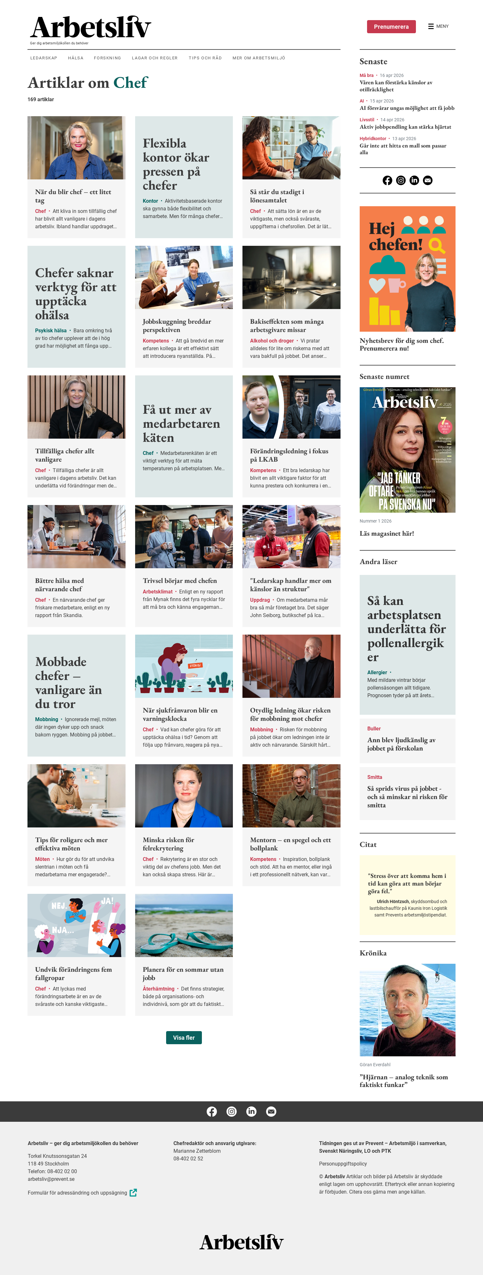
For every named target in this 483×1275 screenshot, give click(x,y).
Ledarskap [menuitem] (43, 58)
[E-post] (428, 180)
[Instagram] (401, 180)
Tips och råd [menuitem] (205, 58)
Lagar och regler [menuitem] (155, 58)
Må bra (367, 75)
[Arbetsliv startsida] (241, 1241)
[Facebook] (387, 180)
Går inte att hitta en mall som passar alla (403, 149)
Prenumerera (391, 26)
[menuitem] (185, 26)
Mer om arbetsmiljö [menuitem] (259, 58)
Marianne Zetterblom (197, 1151)
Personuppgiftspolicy (343, 1164)
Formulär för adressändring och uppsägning (83, 1193)
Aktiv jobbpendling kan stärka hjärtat (405, 126)
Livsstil (367, 119)
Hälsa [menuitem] (75, 58)
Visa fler (184, 1037)
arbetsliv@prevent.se (51, 1179)
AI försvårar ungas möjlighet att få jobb (407, 107)
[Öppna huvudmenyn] (438, 26)
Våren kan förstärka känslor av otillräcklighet (396, 86)
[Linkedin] (414, 180)
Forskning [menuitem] (107, 58)
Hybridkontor (373, 138)
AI (362, 100)
